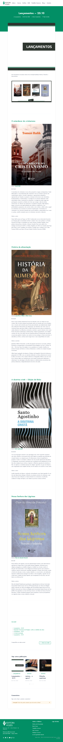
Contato (49, 3)
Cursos (19, 3)
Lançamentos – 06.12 (19, 628)
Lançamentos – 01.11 (16, 677)
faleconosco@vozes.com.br (9, 732)
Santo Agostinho (19, 449)
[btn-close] (49, 702)
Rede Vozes (35, 726)
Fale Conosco (35, 730)
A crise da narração (18, 633)
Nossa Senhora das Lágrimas (23, 496)
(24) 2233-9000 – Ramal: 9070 (10, 733)
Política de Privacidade (37, 724)
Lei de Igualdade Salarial (38, 734)
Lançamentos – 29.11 (19, 631)
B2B (29, 3)
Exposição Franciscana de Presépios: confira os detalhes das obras (29, 630)
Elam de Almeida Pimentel (21, 558)
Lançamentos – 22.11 (19, 635)
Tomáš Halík (17, 186)
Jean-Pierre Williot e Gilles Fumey (24, 316)
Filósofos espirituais (42, 677)
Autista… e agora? (29, 677)
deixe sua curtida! (45, 643)
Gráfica (24, 3)
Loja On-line (55, 721)
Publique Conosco (36, 732)
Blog (43, 3)
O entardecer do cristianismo (23, 121)
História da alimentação (21, 247)
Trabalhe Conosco (36, 3)
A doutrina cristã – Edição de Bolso (26, 379)
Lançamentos (16, 673)
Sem (36, 17)
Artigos (29, 673)
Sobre (13, 3)
